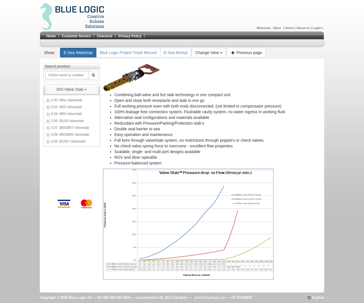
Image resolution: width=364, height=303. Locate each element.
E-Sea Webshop (78, 52)
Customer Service (76, 36)
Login (317, 28)
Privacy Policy (129, 36)
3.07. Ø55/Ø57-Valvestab (70, 128)
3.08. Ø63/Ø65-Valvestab (70, 135)
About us (303, 28)
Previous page (246, 52)
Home (290, 28)
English (316, 298)
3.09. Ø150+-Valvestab (68, 141)
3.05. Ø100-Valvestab (67, 121)
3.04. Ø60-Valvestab (66, 114)
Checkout (104, 36)
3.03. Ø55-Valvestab (66, 107)
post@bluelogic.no (209, 298)
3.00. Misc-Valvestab (66, 100)
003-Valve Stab (72, 89)
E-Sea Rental (175, 52)
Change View (208, 52)
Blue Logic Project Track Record (128, 52)
